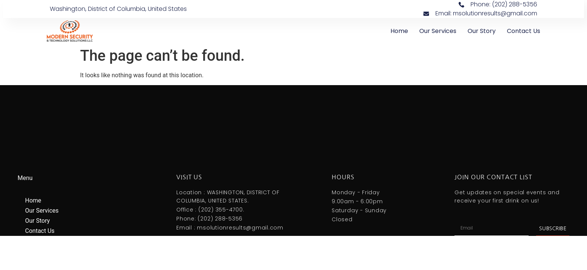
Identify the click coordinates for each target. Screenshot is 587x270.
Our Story (482, 31)
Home (399, 31)
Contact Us (523, 31)
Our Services (437, 31)
